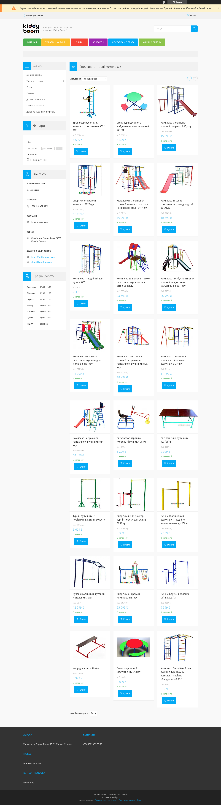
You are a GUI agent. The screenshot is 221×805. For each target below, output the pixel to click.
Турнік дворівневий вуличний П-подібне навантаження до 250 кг (175, 520)
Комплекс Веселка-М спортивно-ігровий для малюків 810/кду (87, 360)
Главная (32, 42)
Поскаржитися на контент (106, 800)
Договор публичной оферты (41, 111)
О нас (79, 42)
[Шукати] (194, 28)
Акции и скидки (152, 42)
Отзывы (31, 93)
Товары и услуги (55, 42)
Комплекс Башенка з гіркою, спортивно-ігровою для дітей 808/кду (133, 282)
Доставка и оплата (123, 42)
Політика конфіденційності (131, 800)
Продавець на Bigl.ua (110, 797)
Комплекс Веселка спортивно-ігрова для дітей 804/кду (177, 204)
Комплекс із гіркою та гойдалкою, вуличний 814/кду (89, 442)
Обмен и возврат (35, 105)
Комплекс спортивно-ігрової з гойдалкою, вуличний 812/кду (173, 360)
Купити (82, 151)
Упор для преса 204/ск (86, 668)
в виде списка (195, 79)
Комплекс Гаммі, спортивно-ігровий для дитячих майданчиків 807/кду (177, 282)
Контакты (98, 42)
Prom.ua (124, 795)
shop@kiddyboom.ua (41, 262)
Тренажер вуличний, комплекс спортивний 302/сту (89, 126)
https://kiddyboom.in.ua (43, 257)
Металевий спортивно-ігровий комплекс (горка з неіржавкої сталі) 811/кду (132, 204)
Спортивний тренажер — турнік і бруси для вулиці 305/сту (132, 520)
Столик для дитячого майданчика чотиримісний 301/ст (133, 126)
